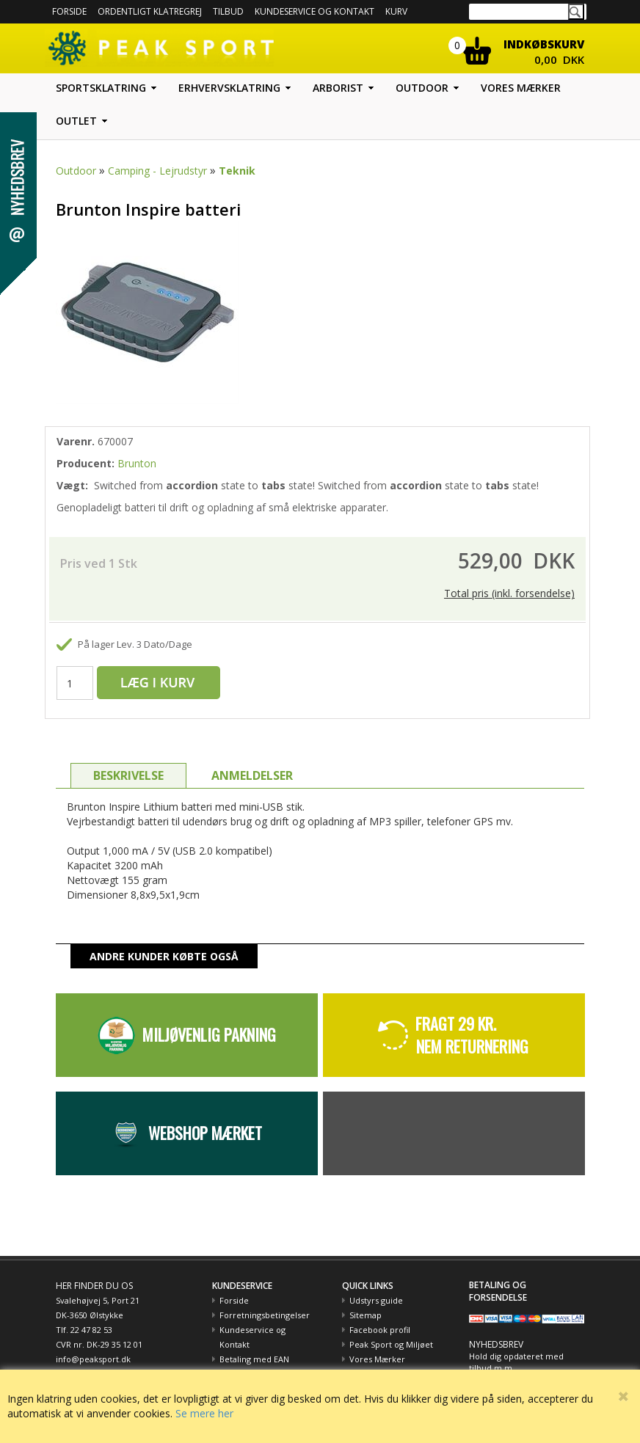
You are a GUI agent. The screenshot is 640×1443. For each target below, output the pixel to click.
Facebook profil (379, 1329)
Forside (69, 11)
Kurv (396, 11)
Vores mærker (521, 88)
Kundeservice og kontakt (314, 11)
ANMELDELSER (252, 775)
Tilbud (228, 11)
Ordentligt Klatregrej (150, 11)
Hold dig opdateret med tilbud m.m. (516, 1362)
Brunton (136, 463)
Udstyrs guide (376, 1300)
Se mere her (204, 1413)
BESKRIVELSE (128, 775)
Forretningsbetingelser (264, 1314)
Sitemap (365, 1314)
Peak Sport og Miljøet (391, 1344)
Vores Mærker (377, 1359)
